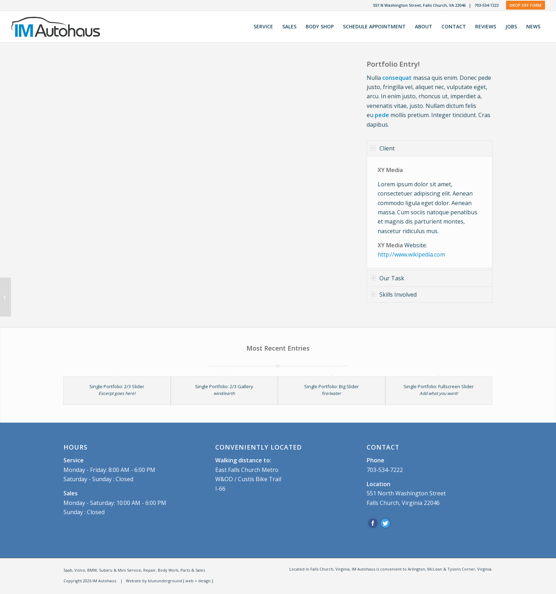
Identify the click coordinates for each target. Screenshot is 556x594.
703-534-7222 (486, 5)
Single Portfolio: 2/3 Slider (116, 386)
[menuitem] (263, 26)
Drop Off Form (525, 5)
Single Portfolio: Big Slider (331, 386)
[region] (430, 212)
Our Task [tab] (387, 278)
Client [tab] (383, 148)
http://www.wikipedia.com (411, 254)
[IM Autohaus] (60, 26)
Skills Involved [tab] (394, 294)
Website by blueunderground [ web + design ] (169, 580)
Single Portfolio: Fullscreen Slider (439, 386)
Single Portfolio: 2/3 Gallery (224, 386)
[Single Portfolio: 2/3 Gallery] (5, 297)
